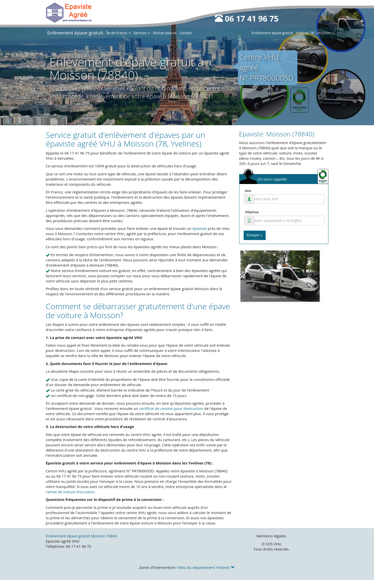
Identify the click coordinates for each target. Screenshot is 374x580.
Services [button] (142, 33)
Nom (248, 191)
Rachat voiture (164, 33)
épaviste (199, 228)
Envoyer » (254, 235)
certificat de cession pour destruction (171, 408)
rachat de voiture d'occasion (70, 491)
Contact (185, 33)
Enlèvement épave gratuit (75, 33)
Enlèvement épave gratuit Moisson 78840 (81, 535)
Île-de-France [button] (118, 33)
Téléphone (252, 212)
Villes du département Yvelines (206, 567)
